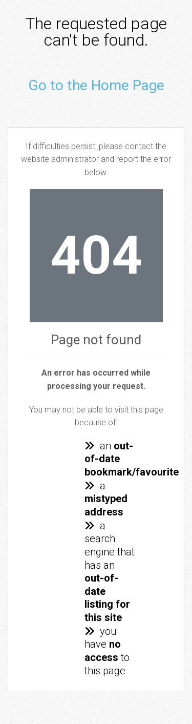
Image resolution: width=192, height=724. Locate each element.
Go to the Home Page (96, 85)
